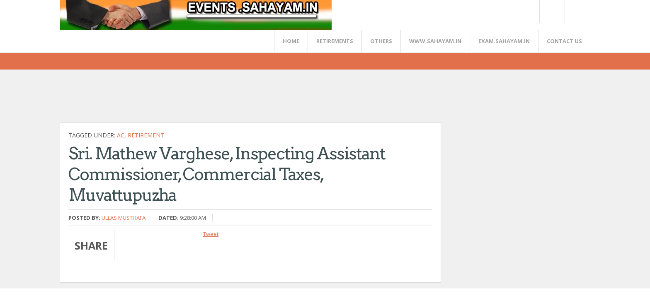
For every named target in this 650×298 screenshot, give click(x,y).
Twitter (551, 11)
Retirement (146, 135)
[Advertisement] (210, 99)
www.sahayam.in (435, 41)
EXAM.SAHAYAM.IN (504, 41)
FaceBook (575, 11)
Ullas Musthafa (124, 217)
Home (291, 41)
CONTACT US (564, 41)
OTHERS (381, 41)
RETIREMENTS (334, 41)
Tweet (210, 234)
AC (120, 135)
